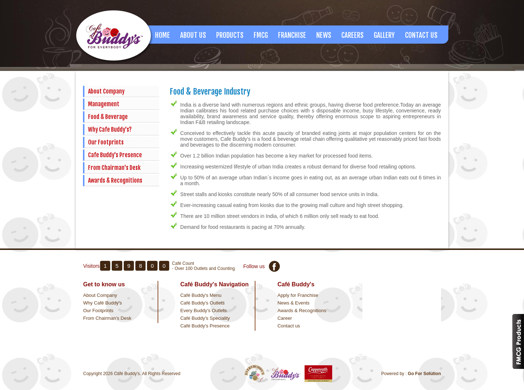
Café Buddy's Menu (200, 295)
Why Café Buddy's (102, 303)
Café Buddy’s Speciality (205, 318)
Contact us (288, 326)
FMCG (261, 35)
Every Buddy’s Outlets (203, 310)
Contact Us (421, 35)
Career (284, 318)
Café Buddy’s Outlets (202, 303)
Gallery (384, 35)
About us (193, 35)
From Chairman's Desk (114, 167)
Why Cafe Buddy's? (110, 129)
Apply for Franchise (297, 295)
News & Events (293, 303)
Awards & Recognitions (115, 180)
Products (229, 35)
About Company (106, 91)
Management (103, 104)
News (323, 35)
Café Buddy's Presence (204, 326)
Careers (352, 35)
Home (162, 35)
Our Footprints (106, 142)
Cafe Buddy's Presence (115, 155)
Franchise (292, 35)
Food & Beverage (108, 116)
